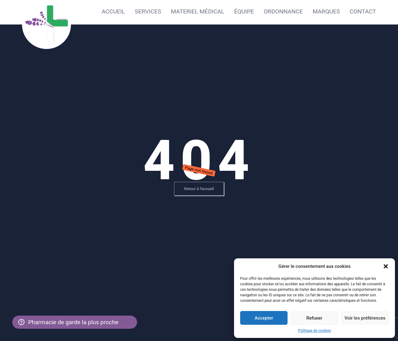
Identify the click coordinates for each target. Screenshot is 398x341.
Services (148, 11)
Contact (363, 11)
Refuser (314, 318)
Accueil (113, 11)
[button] (386, 266)
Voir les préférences (364, 318)
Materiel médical (197, 11)
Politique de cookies (314, 330)
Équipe (244, 11)
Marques (326, 11)
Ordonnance (283, 11)
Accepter (264, 318)
